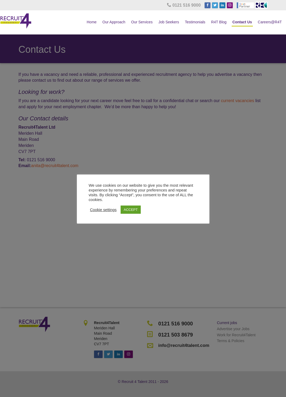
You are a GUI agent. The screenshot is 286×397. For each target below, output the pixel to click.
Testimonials (195, 22)
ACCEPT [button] (131, 210)
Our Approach (113, 22)
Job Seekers (169, 22)
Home (91, 22)
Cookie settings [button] (103, 210)
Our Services (142, 22)
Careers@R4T (270, 22)
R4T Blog (219, 22)
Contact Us (242, 22)
